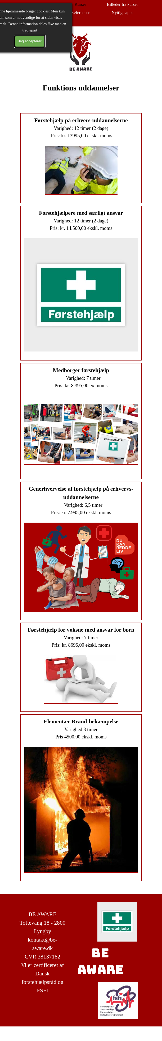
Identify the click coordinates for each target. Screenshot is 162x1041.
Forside (38, 4)
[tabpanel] (80, 93)
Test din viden (38, 12)
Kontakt (38, 21)
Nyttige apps (122, 12)
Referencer (80, 12)
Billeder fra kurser (122, 4)
